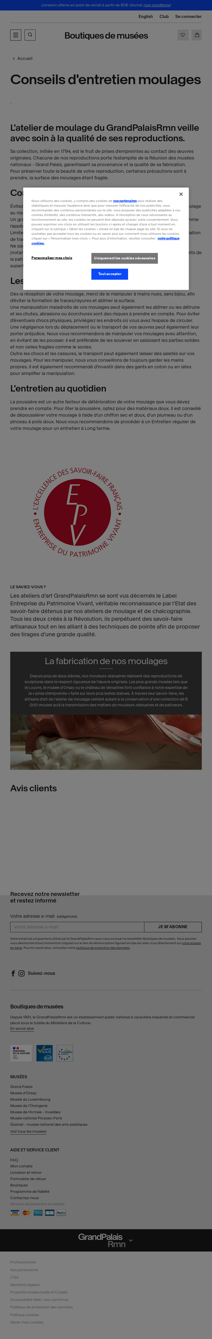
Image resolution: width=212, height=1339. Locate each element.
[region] (106, 239)
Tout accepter (109, 274)
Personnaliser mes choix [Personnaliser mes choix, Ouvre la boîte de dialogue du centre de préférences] (51, 257)
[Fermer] (181, 194)
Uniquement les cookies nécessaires (124, 258)
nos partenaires (125, 201)
